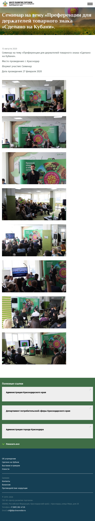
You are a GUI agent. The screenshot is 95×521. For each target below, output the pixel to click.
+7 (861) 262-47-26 (18, 507)
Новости (5, 469)
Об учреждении (9, 459)
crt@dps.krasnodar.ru (17, 510)
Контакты (6, 481)
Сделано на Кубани (10, 462)
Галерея (5, 478)
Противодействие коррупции (14, 488)
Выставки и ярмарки (11, 466)
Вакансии (6, 485)
